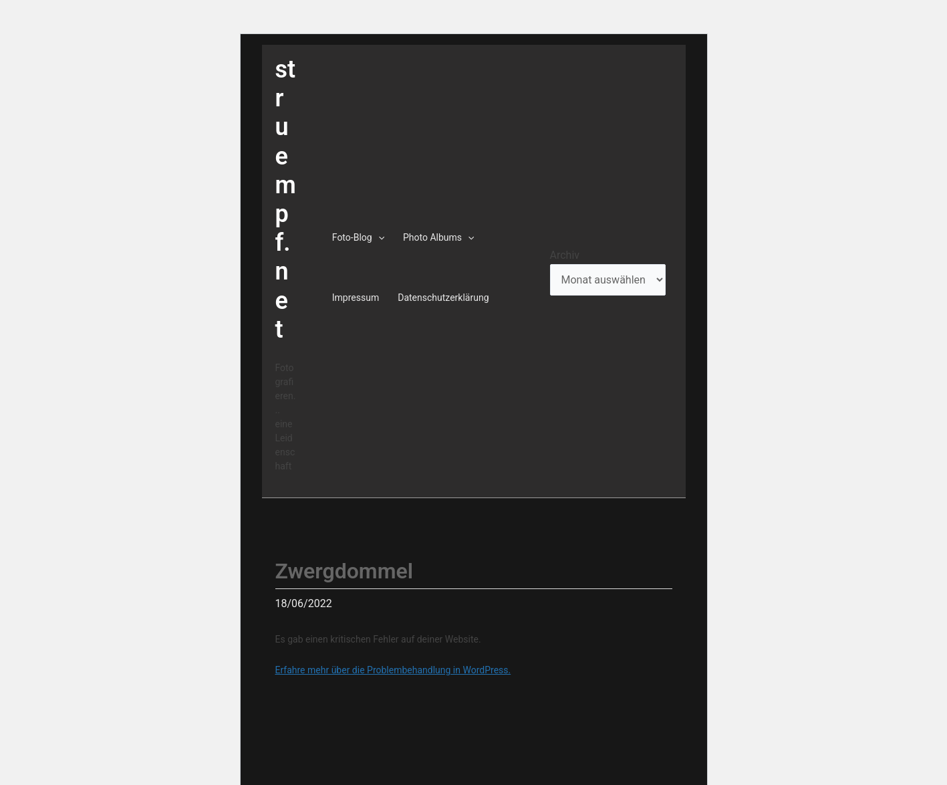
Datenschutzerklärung (443, 297)
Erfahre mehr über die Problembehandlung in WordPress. (393, 670)
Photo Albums (438, 237)
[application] (378, 237)
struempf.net (285, 199)
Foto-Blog (358, 237)
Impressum (355, 297)
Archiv (565, 255)
